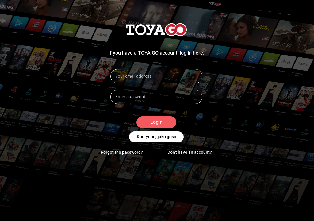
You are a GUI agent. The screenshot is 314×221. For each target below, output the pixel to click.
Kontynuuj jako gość (156, 136)
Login (156, 122)
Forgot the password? (122, 152)
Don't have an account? (189, 152)
